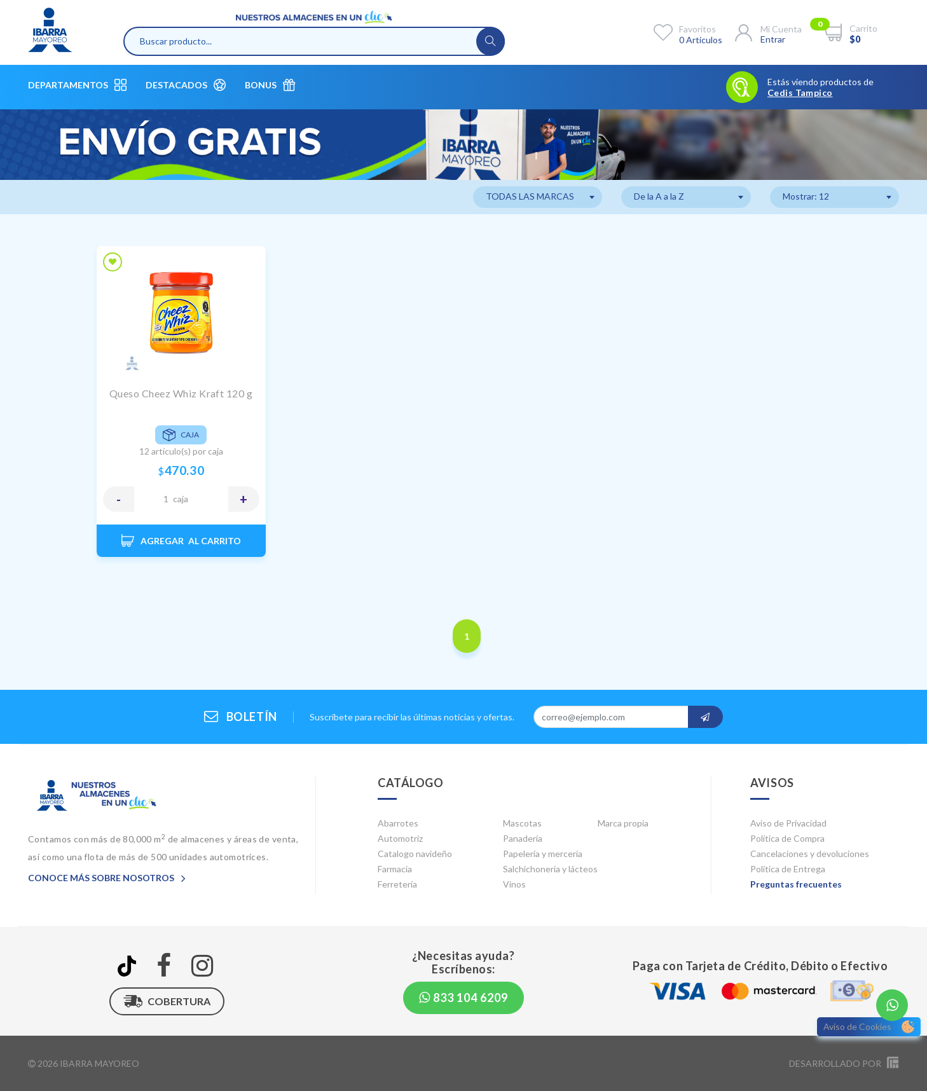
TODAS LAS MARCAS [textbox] (530, 196)
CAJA (180, 498)
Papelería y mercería (542, 853)
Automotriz (400, 838)
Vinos (514, 884)
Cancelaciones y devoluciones (809, 853)
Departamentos (77, 85)
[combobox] (537, 197)
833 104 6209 (463, 998)
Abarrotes (398, 823)
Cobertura (166, 1001)
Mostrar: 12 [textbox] (806, 196)
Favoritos (697, 29)
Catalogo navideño (415, 853)
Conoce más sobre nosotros (107, 877)
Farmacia (395, 868)
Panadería (522, 838)
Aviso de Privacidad (788, 823)
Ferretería (397, 884)
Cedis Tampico (799, 93)
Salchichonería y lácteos (550, 868)
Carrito (863, 28)
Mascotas (522, 823)
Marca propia (623, 823)
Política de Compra (787, 838)
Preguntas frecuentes (796, 884)
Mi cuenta (781, 29)
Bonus (270, 85)
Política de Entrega (787, 868)
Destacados (186, 85)
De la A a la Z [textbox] (659, 196)
